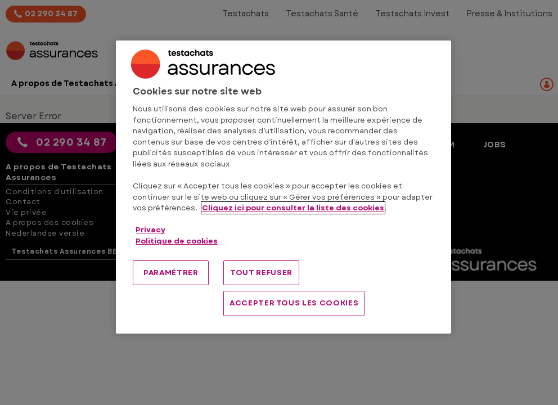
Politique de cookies (177, 241)
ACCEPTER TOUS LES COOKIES (294, 303)
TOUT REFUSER (261, 272)
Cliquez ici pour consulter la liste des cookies (293, 207)
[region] (283, 187)
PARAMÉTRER (171, 272)
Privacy (150, 229)
